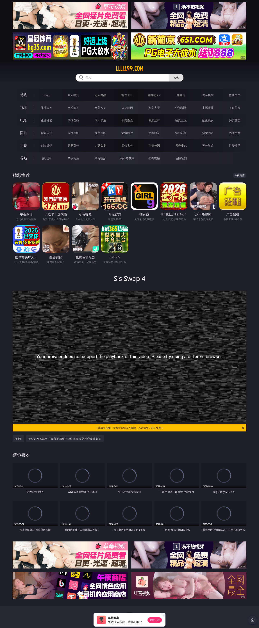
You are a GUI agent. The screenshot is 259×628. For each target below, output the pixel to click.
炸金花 (181, 95)
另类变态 (234, 120)
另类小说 (181, 145)
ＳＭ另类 (234, 108)
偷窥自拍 (46, 133)
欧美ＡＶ (100, 108)
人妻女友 (100, 145)
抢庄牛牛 (234, 95)
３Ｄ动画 (127, 108)
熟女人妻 (154, 108)
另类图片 (234, 133)
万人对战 (100, 95)
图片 (23, 132)
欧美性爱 (127, 120)
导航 (23, 158)
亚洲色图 (73, 133)
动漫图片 (127, 133)
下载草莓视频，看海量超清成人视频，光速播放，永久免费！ (170, 428)
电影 (23, 120)
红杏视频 (154, 158)
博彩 (23, 94)
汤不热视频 (127, 158)
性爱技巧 (234, 145)
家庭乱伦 (73, 145)
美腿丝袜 (154, 133)
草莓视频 (100, 158)
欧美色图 (100, 133)
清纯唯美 (181, 133)
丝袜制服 (181, 108)
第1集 (18, 438)
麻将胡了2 (154, 95)
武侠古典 (127, 145)
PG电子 (46, 95)
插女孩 (46, 158)
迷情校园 (154, 145)
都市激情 (46, 145)
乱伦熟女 (208, 120)
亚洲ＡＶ (46, 108)
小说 (23, 145)
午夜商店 (73, 158)
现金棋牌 (208, 95)
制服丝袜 (154, 120)
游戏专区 (127, 95)
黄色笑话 (208, 145)
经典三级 (181, 120)
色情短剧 (181, 158)
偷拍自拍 (73, 120)
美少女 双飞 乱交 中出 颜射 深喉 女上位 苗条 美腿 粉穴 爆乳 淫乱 (64, 438)
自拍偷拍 (73, 108)
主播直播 (208, 108)
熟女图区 (208, 133)
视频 (23, 107)
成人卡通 (100, 120)
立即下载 (155, 620)
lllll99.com (129, 68)
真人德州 (73, 95)
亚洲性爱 (46, 120)
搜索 (176, 78)
